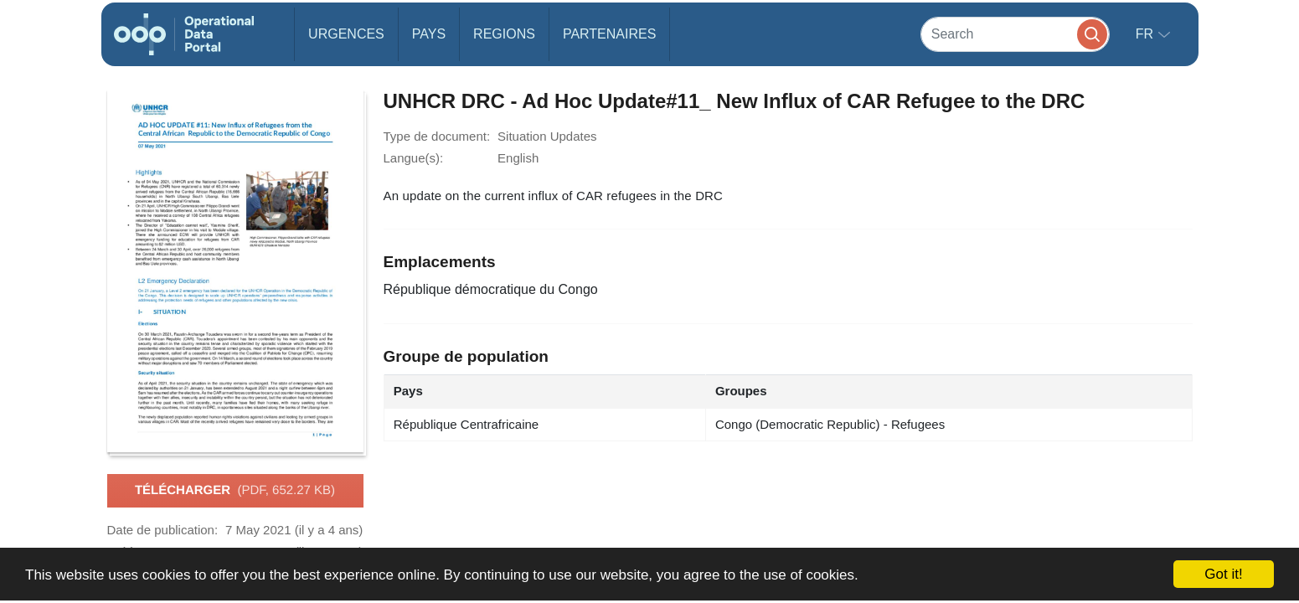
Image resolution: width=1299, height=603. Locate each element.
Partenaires (609, 34)
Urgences (346, 34)
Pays (429, 34)
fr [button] (1146, 34)
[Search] (1015, 34)
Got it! (1223, 574)
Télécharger (235, 490)
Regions (504, 34)
